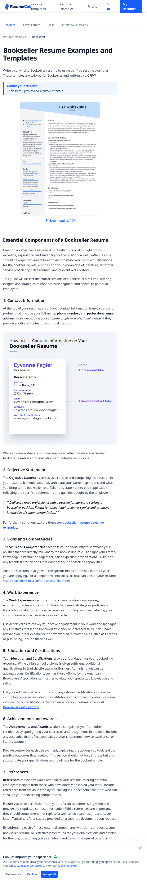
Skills (51, 25)
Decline (32, 874)
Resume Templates (38, 6)
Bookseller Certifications (21, 707)
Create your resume (22, 86)
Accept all (49, 874)
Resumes (10, 25)
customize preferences (28, 865)
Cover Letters (31, 25)
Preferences (13, 874)
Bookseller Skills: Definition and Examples (40, 581)
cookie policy (67, 865)
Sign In (110, 6)
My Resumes (129, 6)
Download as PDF (60, 221)
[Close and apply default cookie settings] (140, 848)
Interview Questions (75, 25)
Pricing (92, 6)
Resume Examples (67, 6)
